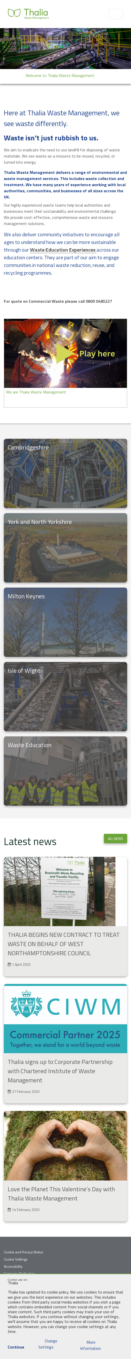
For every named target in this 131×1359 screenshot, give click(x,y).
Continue (16, 1344)
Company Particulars (19, 1273)
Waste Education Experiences (63, 250)
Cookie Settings (16, 1259)
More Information (90, 1345)
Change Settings (47, 1344)
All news (115, 838)
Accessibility (13, 1266)
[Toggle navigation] (116, 14)
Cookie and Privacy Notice (23, 1252)
